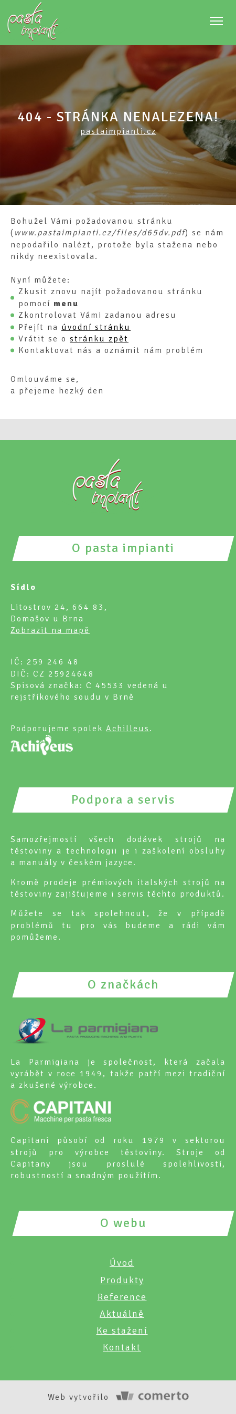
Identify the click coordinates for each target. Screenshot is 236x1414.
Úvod (122, 1263)
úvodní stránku (96, 327)
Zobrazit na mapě (50, 630)
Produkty (122, 1280)
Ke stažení (122, 1330)
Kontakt (122, 1347)
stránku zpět (99, 339)
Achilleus (127, 728)
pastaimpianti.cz (118, 131)
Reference (122, 1297)
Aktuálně (122, 1313)
